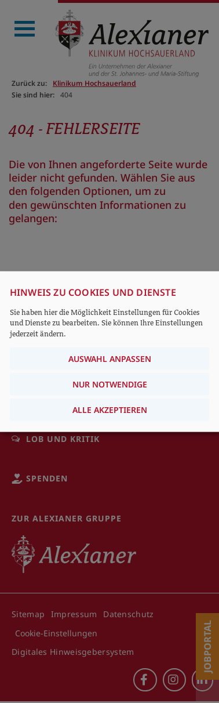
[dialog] (109, 351)
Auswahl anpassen (109, 358)
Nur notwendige (109, 383)
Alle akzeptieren (109, 409)
